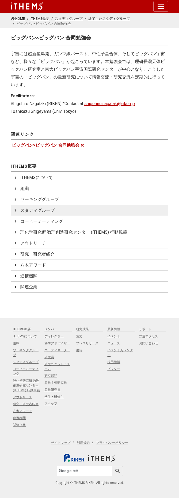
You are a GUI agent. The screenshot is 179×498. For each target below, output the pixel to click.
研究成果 (82, 329)
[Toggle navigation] (160, 6)
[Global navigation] (27, 6)
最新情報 (113, 329)
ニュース (113, 343)
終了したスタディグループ (109, 19)
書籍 (79, 350)
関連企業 (25, 286)
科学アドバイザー (57, 343)
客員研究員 (52, 390)
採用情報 (113, 362)
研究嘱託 (50, 376)
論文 (79, 336)
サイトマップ (60, 443)
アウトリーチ (29, 243)
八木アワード (29, 265)
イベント (113, 336)
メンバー (50, 329)
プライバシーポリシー (112, 443)
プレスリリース (87, 343)
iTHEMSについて (33, 177)
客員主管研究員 (55, 383)
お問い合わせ (148, 343)
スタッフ (50, 403)
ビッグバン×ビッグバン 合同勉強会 (48, 145)
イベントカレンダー (120, 352)
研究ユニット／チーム (57, 366)
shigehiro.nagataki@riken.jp (109, 103)
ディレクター (54, 336)
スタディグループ (69, 19)
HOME (18, 19)
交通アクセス (148, 336)
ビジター (113, 369)
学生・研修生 (54, 397)
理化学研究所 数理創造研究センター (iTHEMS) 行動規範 (70, 232)
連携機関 (25, 275)
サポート (145, 329)
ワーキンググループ (36, 199)
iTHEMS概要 (40, 19)
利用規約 (83, 443)
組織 (21, 188)
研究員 (49, 357)
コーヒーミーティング (38, 221)
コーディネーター (57, 350)
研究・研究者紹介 (34, 254)
